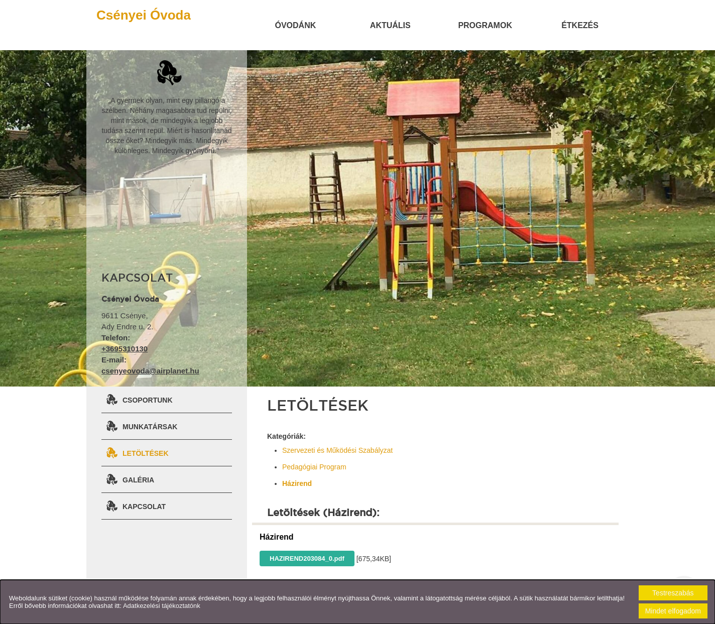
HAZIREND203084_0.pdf (307, 558)
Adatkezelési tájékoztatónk (161, 605)
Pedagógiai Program (314, 467)
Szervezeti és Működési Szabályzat (337, 450)
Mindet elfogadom (673, 611)
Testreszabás (672, 593)
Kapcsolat (144, 507)
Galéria (138, 480)
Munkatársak (150, 427)
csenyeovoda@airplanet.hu (150, 370)
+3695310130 (124, 348)
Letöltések (146, 453)
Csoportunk (148, 400)
